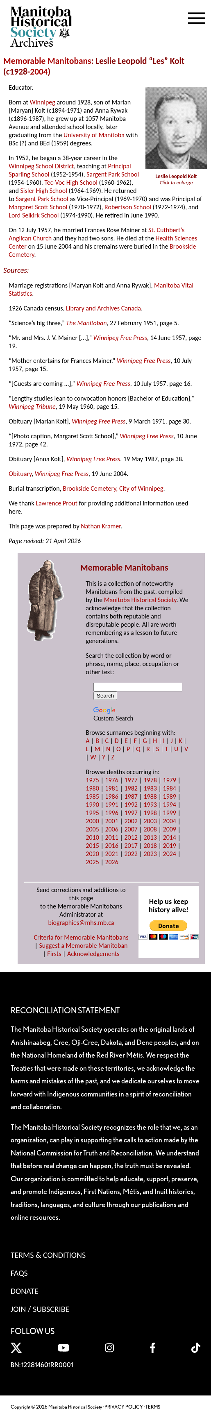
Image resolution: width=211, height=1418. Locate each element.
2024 (169, 854)
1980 (92, 788)
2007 (130, 829)
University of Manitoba (94, 135)
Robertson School (127, 207)
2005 (92, 829)
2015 (92, 845)
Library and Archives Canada (103, 308)
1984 (169, 788)
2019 (169, 845)
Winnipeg (42, 102)
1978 (150, 780)
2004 (39, 71)
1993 (150, 805)
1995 (92, 813)
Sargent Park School (112, 174)
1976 (111, 780)
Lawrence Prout (56, 503)
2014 (169, 837)
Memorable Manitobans (47, 61)
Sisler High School (43, 191)
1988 (150, 796)
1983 (150, 788)
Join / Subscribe (40, 1309)
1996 (111, 813)
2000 (92, 821)
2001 (111, 821)
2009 (169, 829)
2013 (150, 837)
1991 (111, 805)
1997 (130, 813)
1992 (130, 805)
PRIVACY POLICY (123, 1407)
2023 (150, 854)
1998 (150, 813)
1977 (130, 780)
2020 (92, 854)
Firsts (54, 954)
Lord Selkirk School (34, 215)
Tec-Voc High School (71, 182)
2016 (111, 845)
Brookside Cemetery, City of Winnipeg (113, 488)
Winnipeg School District (41, 166)
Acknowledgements (93, 954)
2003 (150, 821)
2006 (111, 829)
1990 (92, 805)
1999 (169, 813)
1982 (130, 788)
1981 (111, 788)
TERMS (152, 1407)
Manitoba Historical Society (140, 600)
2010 (92, 837)
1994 (169, 805)
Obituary (20, 474)
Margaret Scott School (38, 207)
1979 (169, 780)
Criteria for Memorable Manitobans (81, 937)
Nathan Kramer (100, 526)
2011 (111, 837)
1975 (92, 780)
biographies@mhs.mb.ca (81, 922)
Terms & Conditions (48, 1255)
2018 (150, 845)
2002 (130, 821)
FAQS (19, 1273)
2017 (130, 845)
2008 (150, 829)
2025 (92, 862)
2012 (130, 837)
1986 (111, 796)
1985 (92, 796)
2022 (130, 854)
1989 (169, 796)
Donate (25, 1291)
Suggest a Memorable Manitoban (83, 945)
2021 (111, 854)
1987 (130, 796)
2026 (111, 862)
